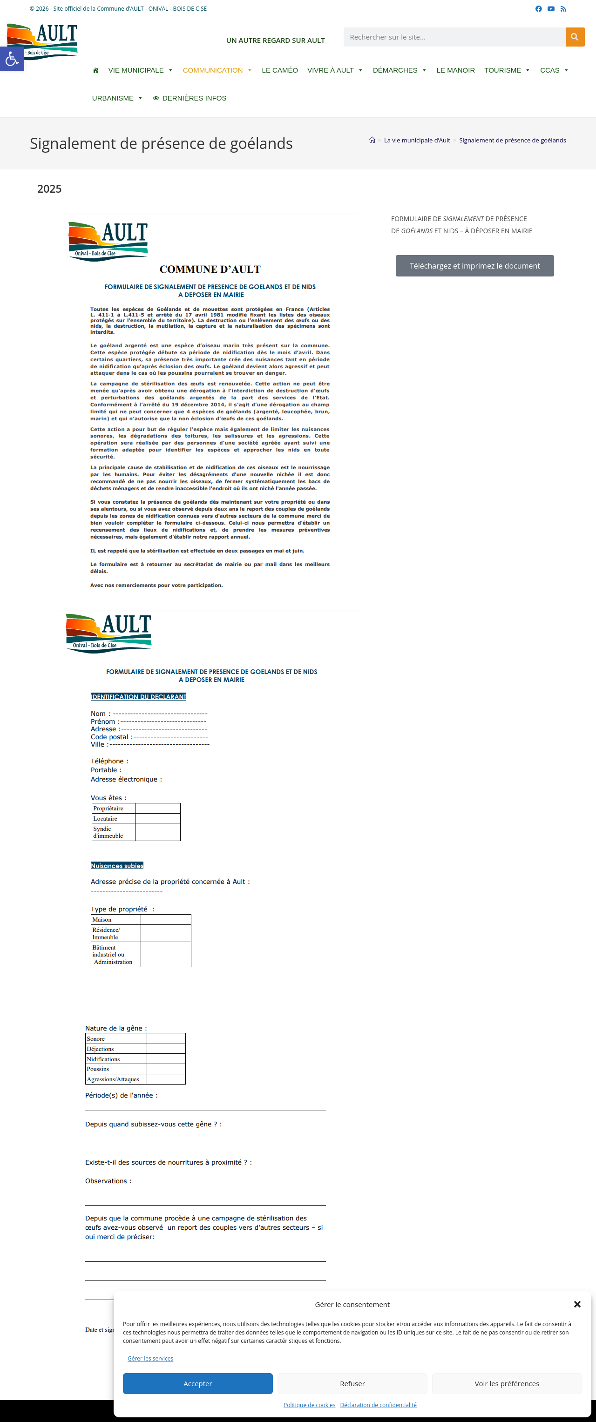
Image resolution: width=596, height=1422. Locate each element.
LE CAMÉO (280, 70)
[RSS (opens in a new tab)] (562, 8)
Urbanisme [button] (117, 98)
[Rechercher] (575, 37)
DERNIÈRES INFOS (195, 98)
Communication (218, 70)
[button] (12, 59)
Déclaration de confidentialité (378, 1405)
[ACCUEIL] (95, 70)
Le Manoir (456, 70)
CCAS (554, 70)
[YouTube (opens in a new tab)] (551, 8)
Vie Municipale (141, 70)
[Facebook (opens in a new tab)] (539, 8)
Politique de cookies (310, 1405)
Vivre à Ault (335, 70)
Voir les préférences (507, 1383)
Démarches (400, 70)
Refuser (352, 1383)
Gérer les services (150, 1358)
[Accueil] (372, 140)
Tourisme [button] (507, 70)
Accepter (197, 1383)
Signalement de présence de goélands (512, 140)
